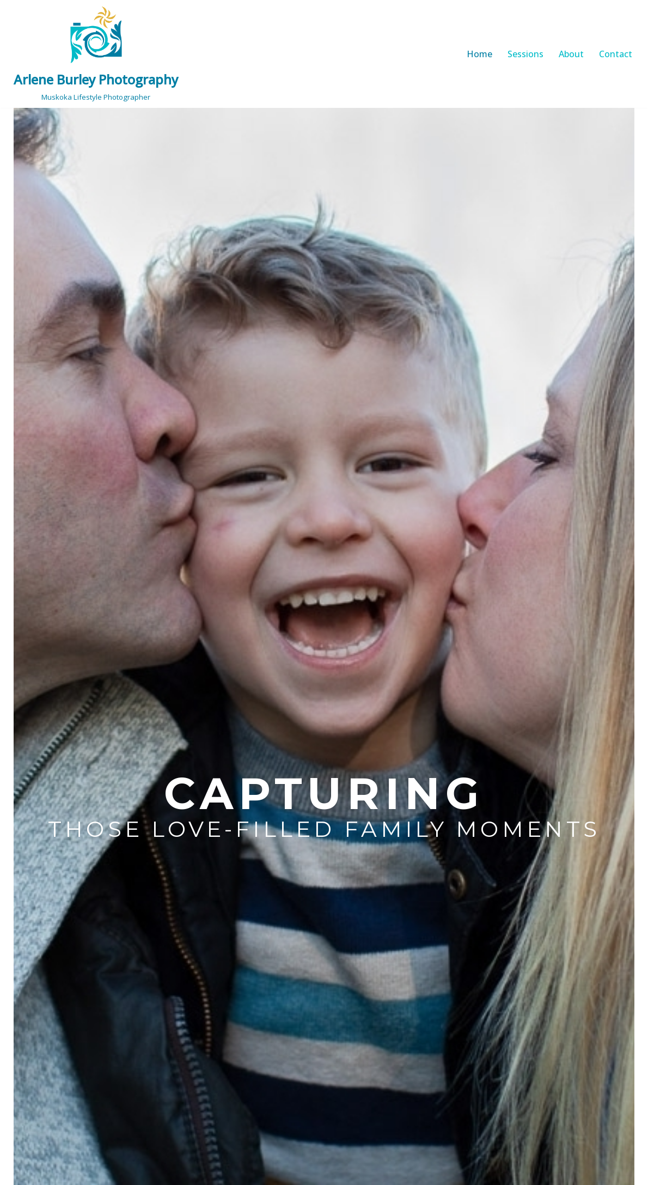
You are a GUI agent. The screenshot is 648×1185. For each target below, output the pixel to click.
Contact (615, 54)
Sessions (525, 54)
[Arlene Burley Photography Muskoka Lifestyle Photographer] (96, 54)
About (571, 54)
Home (479, 54)
